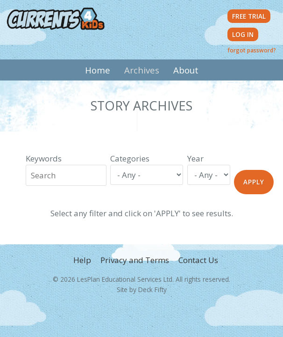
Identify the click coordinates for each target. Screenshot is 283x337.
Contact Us (198, 260)
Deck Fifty (152, 289)
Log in (243, 34)
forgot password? (251, 50)
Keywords (44, 158)
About (185, 70)
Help (82, 260)
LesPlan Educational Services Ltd (124, 279)
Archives (141, 70)
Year (195, 158)
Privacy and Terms (134, 260)
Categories (129, 158)
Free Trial (249, 16)
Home (97, 70)
